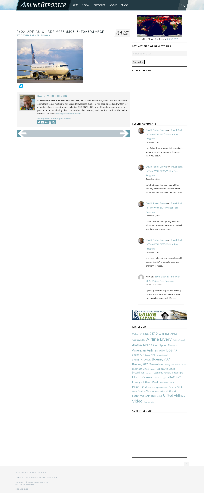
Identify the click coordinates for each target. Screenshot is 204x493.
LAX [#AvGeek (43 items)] (178, 377)
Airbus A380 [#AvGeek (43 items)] (138, 339)
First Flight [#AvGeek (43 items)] (177, 372)
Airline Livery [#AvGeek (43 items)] (159, 339)
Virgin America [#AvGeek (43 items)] (149, 402)
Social (86, 5)
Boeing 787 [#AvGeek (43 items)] (161, 359)
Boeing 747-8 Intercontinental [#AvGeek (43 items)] (156, 355)
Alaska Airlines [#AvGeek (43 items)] (143, 345)
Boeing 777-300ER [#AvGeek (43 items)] (141, 359)
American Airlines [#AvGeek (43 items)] (145, 350)
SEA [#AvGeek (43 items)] (180, 387)
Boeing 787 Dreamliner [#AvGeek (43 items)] (148, 364)
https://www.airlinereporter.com (54, 118)
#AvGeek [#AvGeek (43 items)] (135, 334)
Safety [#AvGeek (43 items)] (172, 387)
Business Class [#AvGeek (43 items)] (140, 368)
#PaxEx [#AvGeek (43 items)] (144, 333)
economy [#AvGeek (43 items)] (148, 373)
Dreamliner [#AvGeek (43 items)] (138, 372)
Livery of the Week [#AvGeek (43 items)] (145, 382)
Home (75, 5)
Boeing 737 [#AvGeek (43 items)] (138, 354)
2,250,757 (172, 39)
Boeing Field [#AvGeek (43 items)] (169, 365)
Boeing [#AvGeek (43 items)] (171, 350)
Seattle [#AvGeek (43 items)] (134, 391)
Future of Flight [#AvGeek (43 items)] (160, 378)
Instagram (40, 477)
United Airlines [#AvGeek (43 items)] (174, 395)
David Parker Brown (36, 35)
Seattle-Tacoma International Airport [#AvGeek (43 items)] (157, 391)
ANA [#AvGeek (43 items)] (162, 350)
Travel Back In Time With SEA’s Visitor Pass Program (164, 134)
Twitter (19, 477)
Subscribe (99, 5)
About (113, 5)
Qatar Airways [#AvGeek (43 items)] (162, 387)
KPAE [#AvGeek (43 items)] (171, 377)
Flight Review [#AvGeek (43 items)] (142, 377)
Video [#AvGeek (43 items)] (137, 400)
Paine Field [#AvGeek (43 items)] (139, 387)
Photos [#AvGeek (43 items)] (151, 387)
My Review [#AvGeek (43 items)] (164, 383)
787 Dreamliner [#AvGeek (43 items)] (159, 333)
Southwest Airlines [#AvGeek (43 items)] (144, 395)
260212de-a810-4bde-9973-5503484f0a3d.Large (60, 31)
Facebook (29, 477)
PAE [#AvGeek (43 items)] (172, 382)
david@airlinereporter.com (68, 113)
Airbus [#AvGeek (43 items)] (174, 333)
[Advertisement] (73, 21)
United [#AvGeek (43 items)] (159, 396)
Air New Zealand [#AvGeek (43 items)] (179, 340)
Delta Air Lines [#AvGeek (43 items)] (166, 368)
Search (125, 5)
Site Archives (22, 489)
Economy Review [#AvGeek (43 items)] (162, 372)
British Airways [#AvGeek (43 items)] (180, 365)
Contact (42, 472)
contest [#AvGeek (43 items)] (152, 369)
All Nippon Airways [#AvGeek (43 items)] (166, 345)
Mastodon (52, 477)
